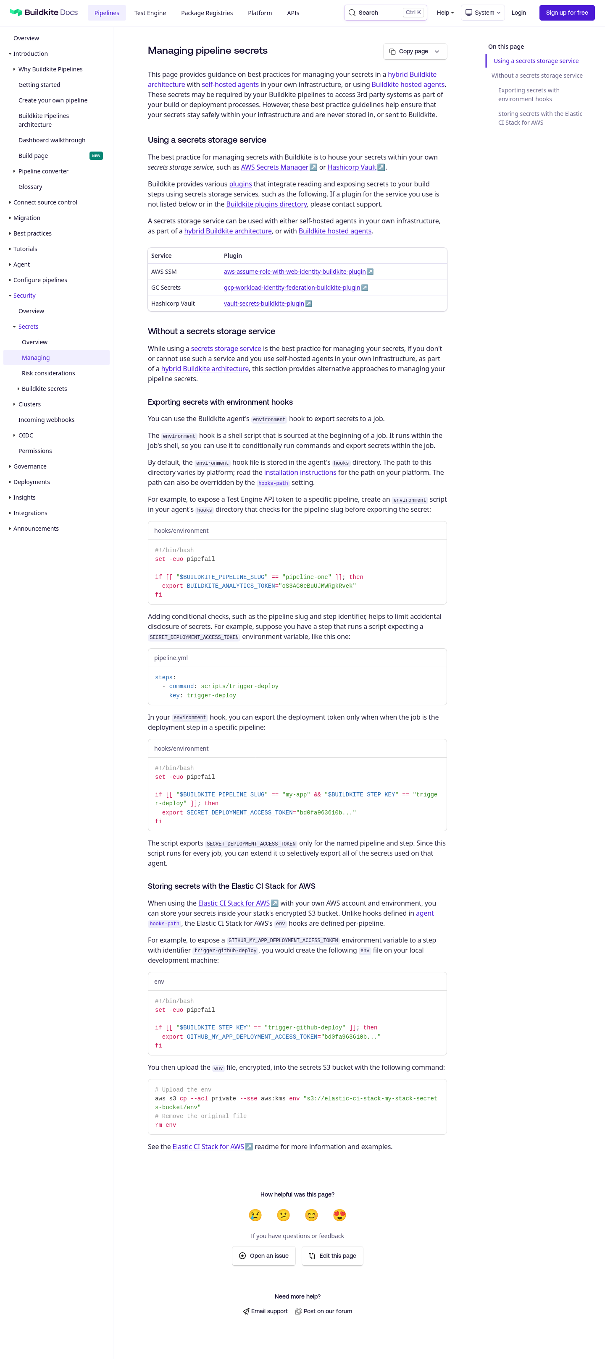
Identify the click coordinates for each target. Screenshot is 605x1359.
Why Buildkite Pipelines (50, 69)
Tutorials (25, 249)
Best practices (32, 233)
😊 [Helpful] (311, 1215)
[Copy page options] (415, 51)
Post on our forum (323, 1311)
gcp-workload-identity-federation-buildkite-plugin (292, 287)
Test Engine (150, 13)
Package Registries (207, 13)
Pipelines (107, 13)
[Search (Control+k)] (386, 12)
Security (24, 295)
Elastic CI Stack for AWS (234, 903)
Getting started (39, 85)
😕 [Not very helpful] (283, 1215)
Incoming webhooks (46, 420)
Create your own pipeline (52, 100)
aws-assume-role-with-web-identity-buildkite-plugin (295, 271)
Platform (260, 13)
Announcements (36, 528)
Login (519, 12)
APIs (293, 13)
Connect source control (45, 202)
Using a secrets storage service (536, 61)
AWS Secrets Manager (275, 167)
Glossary (30, 187)
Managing (36, 357)
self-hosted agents (230, 84)
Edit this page (332, 1255)
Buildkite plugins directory (266, 204)
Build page (60, 156)
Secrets (28, 326)
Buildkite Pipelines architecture (43, 120)
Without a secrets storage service (537, 75)
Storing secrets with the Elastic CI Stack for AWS (540, 118)
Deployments (31, 482)
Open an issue (264, 1255)
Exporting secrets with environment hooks (529, 94)
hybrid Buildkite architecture (228, 231)
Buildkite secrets (44, 389)
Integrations (30, 513)
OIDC (25, 435)
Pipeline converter (43, 171)
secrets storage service (226, 348)
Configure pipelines (40, 280)
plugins (240, 184)
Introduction (30, 54)
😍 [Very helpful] (339, 1215)
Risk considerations (48, 373)
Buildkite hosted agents (408, 84)
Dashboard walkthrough (52, 140)
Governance (30, 466)
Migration (26, 218)
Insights (24, 497)
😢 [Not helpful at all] (255, 1215)
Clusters (29, 404)
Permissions (35, 451)
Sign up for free (567, 12)
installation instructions (300, 472)
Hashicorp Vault (352, 167)
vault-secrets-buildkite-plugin (264, 303)
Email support (265, 1311)
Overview (26, 38)
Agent (21, 264)
